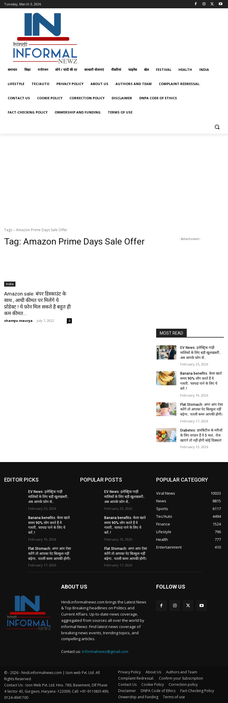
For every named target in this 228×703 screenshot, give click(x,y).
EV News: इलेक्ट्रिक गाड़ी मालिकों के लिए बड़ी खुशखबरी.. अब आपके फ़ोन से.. (200, 353)
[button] (217, 127)
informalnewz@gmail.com (105, 651)
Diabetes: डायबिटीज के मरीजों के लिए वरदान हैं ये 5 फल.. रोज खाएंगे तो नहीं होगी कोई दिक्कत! (201, 435)
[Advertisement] (154, 36)
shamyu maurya (18, 320)
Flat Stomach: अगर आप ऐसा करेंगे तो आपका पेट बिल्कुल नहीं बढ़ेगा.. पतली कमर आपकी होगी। (201, 409)
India (10, 284)
